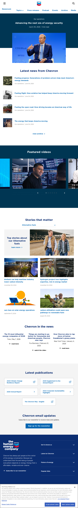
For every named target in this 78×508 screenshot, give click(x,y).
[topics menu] (20, 10)
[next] (64, 193)
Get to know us (46, 445)
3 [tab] (50, 193)
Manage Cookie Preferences (9, 504)
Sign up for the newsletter (39, 426)
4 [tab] (52, 193)
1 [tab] (46, 193)
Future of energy (47, 462)
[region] (39, 496)
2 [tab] (48, 193)
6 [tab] (56, 193)
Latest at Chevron (47, 453)
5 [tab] (54, 193)
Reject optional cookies (68, 504)
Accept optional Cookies (52, 504)
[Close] (75, 487)
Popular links (45, 471)
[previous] (38, 193)
